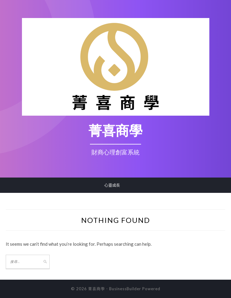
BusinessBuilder (125, 288)
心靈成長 (112, 185)
